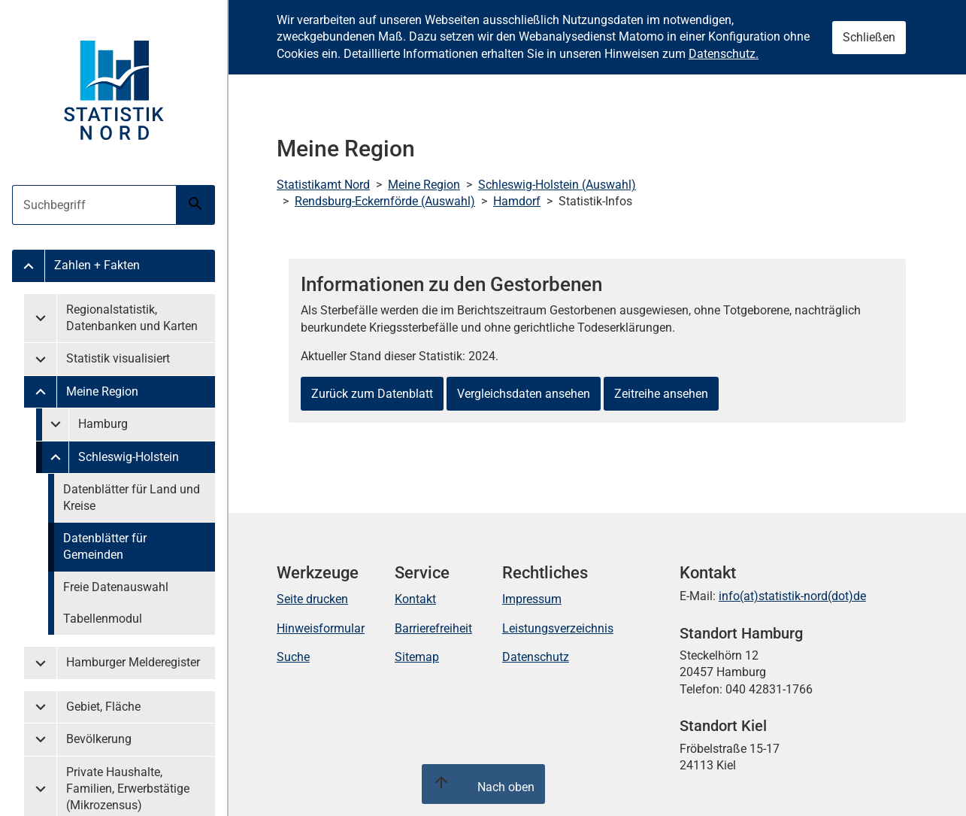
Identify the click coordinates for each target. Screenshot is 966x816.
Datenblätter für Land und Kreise (131, 497)
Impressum (532, 599)
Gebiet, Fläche (103, 706)
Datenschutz (535, 657)
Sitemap (417, 657)
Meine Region (102, 391)
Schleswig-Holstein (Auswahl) (557, 184)
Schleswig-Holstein (128, 457)
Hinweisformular (321, 628)
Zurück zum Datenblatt (372, 394)
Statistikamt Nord (323, 184)
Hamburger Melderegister (133, 662)
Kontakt (415, 599)
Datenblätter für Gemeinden (105, 546)
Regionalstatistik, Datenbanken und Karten (132, 317)
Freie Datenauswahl (115, 587)
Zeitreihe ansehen (661, 394)
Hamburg (103, 424)
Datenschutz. (724, 54)
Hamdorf (517, 201)
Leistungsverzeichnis (557, 628)
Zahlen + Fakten (97, 265)
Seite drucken (312, 599)
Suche (293, 657)
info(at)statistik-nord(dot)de (792, 596)
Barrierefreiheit (433, 628)
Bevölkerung (99, 739)
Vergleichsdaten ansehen (523, 394)
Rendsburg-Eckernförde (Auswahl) (385, 201)
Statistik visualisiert (118, 358)
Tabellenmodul (102, 618)
